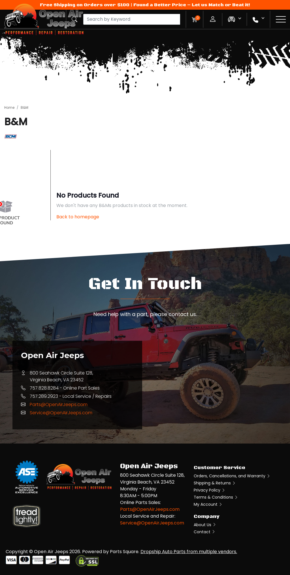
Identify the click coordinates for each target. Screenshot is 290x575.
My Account (208, 504)
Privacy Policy (209, 490)
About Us (205, 525)
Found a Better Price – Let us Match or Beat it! (191, 5)
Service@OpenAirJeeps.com (61, 412)
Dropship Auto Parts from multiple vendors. (188, 551)
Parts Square (124, 551)
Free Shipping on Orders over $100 (84, 5)
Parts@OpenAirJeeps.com (59, 404)
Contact (205, 532)
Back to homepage (77, 217)
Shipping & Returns (215, 483)
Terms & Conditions (216, 497)
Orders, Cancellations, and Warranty (232, 476)
